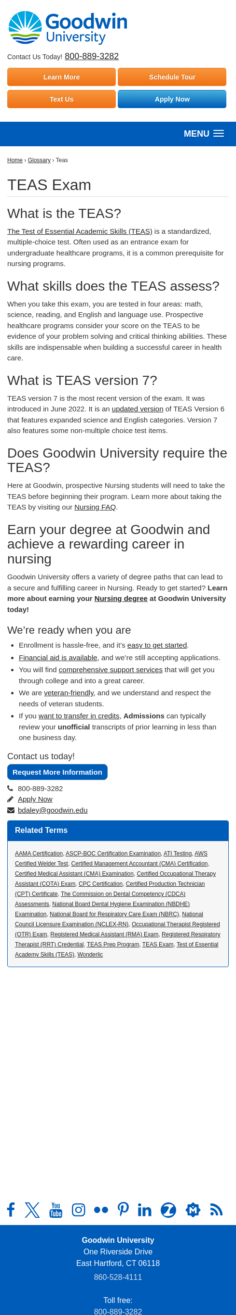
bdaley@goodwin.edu (53, 810)
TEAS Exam (158, 944)
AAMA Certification (39, 853)
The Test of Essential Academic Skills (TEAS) (80, 231)
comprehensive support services (111, 669)
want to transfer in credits (79, 716)
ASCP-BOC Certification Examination (113, 853)
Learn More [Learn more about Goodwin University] (61, 77)
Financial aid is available (58, 657)
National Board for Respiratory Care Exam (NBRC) (114, 914)
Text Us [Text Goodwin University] (62, 99)
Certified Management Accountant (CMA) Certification (139, 863)
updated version (138, 409)
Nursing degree (121, 598)
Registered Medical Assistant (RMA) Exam (104, 934)
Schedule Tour (172, 77)
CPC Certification (101, 884)
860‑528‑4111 (118, 1277)
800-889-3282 (92, 56)
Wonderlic (90, 954)
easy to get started (157, 645)
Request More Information (57, 772)
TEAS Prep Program (113, 944)
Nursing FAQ (95, 507)
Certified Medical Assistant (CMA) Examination (74, 873)
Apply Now (172, 99)
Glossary (39, 160)
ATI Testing (178, 853)
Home (15, 160)
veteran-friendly (68, 693)
